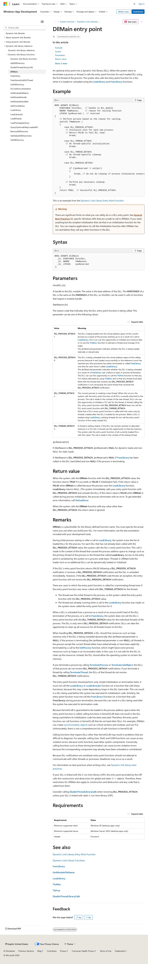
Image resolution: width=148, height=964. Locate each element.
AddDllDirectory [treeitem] (17, 63)
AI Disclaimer (9, 951)
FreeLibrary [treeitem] (15, 75)
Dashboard (138, 11)
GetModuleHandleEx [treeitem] (19, 101)
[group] (99, 149)
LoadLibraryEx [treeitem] (16, 114)
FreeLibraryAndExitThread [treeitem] (21, 80)
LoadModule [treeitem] (16, 118)
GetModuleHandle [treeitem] (18, 97)
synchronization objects (76, 724)
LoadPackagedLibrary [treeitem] (19, 122)
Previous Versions (26, 951)
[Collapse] (42, 21)
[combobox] (24, 27)
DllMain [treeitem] (14, 71)
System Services (67, 21)
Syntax (58, 51)
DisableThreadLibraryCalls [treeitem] (21, 67)
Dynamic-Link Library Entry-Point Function (102, 200)
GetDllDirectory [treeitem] (17, 84)
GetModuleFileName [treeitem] (19, 93)
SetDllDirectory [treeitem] (17, 140)
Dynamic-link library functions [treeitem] (23, 58)
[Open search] (134, 3)
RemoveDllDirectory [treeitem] (19, 131)
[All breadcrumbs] (55, 21)
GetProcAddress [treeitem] (17, 105)
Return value (60, 59)
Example (58, 47)
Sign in (141, 3)
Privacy (63, 951)
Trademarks (120, 951)
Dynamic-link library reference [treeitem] (21, 50)
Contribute (52, 951)
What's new (123, 11)
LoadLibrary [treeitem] (15, 110)
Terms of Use (105, 951)
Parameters (60, 55)
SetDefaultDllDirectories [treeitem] (21, 135)
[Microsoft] (5, 4)
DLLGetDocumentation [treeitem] (20, 88)
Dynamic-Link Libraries (87, 21)
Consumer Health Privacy (83, 951)
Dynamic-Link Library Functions (69, 860)
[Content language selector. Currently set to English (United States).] (16, 944)
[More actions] (142, 21)
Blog (39, 951)
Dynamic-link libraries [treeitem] (15, 33)
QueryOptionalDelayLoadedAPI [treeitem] (24, 127)
